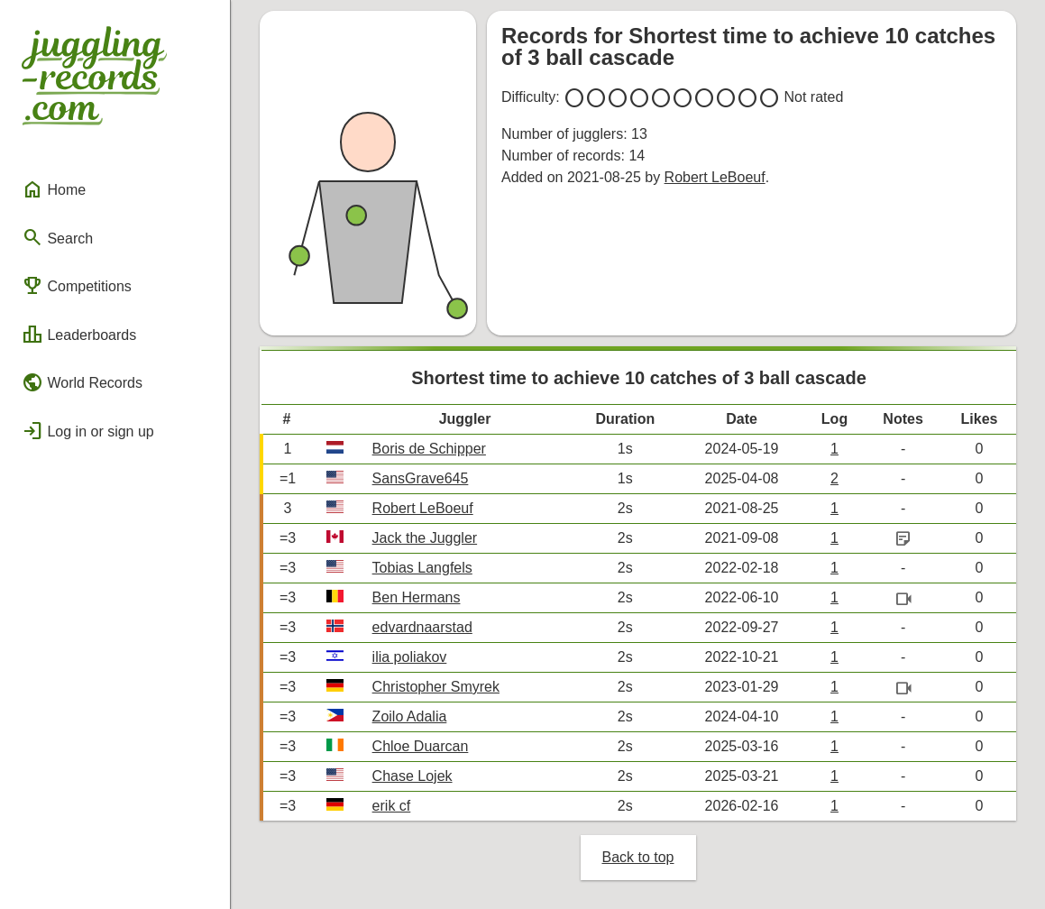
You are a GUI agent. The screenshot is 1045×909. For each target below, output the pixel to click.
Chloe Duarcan (420, 746)
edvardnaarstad (422, 627)
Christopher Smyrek (436, 686)
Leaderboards (79, 334)
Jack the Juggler (425, 538)
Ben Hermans (416, 597)
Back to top (637, 857)
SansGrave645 (420, 478)
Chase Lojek (412, 776)
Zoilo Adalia (409, 716)
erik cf (391, 805)
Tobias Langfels (422, 567)
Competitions (77, 285)
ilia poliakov (409, 657)
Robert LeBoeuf (715, 177)
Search (57, 237)
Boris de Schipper (429, 448)
